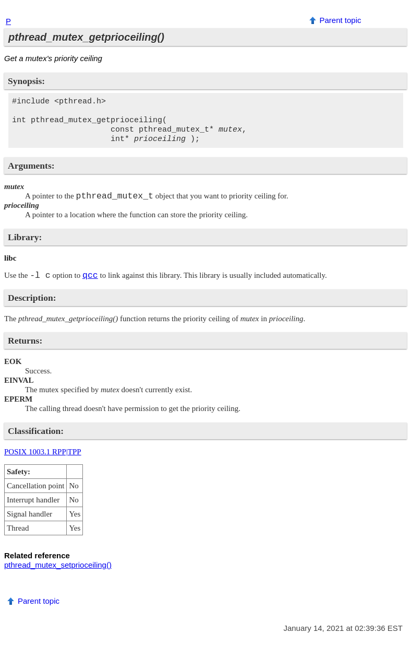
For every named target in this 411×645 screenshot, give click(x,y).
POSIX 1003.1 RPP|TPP (42, 452)
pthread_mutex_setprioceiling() (58, 564)
